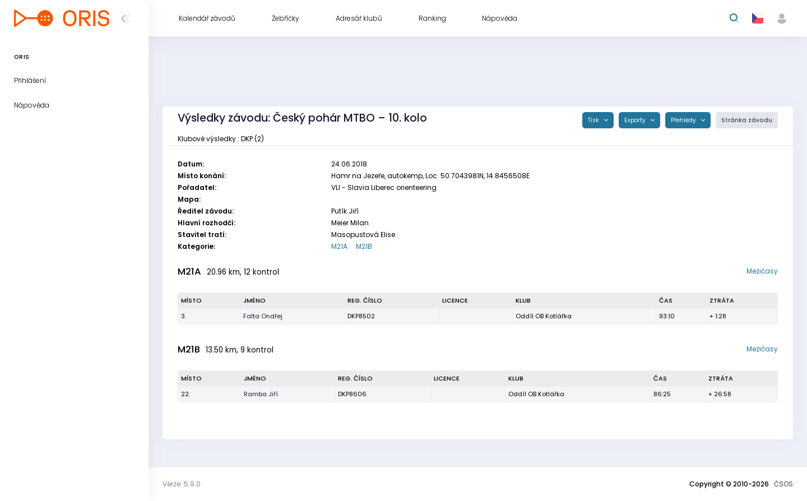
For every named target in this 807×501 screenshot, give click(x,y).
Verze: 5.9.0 (182, 484)
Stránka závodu (746, 120)
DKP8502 (361, 316)
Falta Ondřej (262, 316)
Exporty (635, 120)
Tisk (594, 120)
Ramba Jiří (261, 393)
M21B (364, 246)
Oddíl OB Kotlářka (544, 316)
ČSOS (783, 484)
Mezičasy (762, 271)
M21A (339, 246)
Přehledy (684, 120)
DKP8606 (352, 393)
